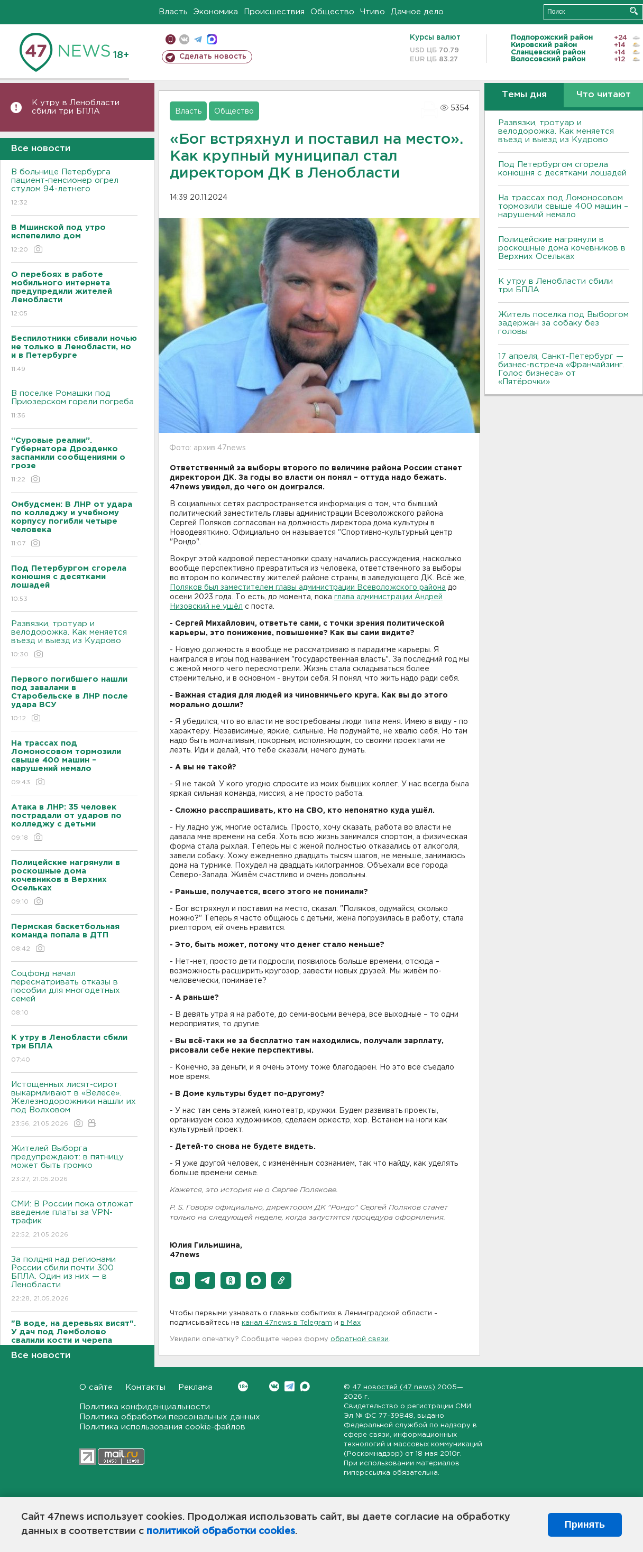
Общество (332, 11)
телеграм (198, 39)
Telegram (289, 1386)
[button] (180, 1280)
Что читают (603, 95)
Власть (173, 11)
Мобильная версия (171, 39)
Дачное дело (417, 11)
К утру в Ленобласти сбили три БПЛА (76, 107)
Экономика (216, 11)
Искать (634, 11)
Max (305, 1386)
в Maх (351, 1323)
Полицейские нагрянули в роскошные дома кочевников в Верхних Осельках (562, 248)
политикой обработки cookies (220, 1531)
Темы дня (524, 95)
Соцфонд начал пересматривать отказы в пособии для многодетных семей (74, 993)
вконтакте (184, 39)
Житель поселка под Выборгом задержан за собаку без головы (563, 323)
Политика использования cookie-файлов (162, 1427)
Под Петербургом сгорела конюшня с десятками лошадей (562, 168)
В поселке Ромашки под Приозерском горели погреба (74, 405)
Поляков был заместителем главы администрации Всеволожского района (308, 587)
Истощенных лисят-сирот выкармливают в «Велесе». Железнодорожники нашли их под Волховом (74, 1104)
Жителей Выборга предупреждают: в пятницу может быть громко (74, 1164)
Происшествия (274, 11)
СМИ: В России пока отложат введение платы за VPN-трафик (74, 1220)
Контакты (145, 1387)
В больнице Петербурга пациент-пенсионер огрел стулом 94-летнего (74, 188)
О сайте (96, 1387)
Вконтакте (243, 1386)
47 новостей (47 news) (393, 1387)
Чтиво (372, 11)
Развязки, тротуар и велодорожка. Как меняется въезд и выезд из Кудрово (74, 639)
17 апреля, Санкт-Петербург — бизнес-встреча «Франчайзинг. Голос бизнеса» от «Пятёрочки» (561, 369)
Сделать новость (212, 56)
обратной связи (359, 1339)
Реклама (195, 1387)
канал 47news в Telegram (287, 1323)
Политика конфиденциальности (144, 1407)
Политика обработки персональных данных (169, 1417)
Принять (585, 1524)
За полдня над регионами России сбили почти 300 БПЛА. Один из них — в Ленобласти (74, 1279)
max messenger (212, 39)
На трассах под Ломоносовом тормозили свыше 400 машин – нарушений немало (563, 206)
